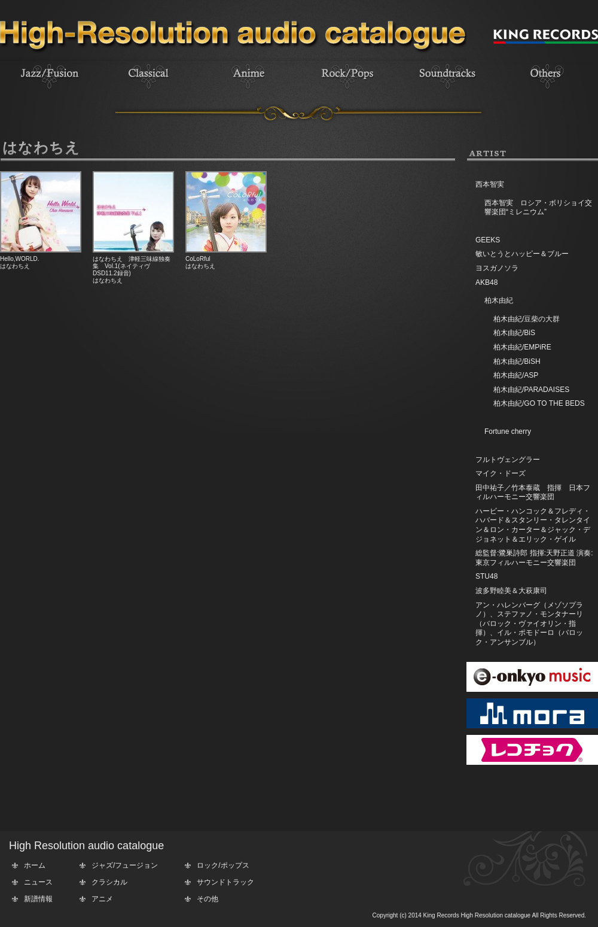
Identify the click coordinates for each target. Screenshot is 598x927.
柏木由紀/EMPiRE (522, 347)
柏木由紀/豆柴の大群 (526, 319)
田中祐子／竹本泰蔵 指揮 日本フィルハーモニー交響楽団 (532, 493)
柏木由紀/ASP (515, 375)
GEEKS (487, 240)
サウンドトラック (225, 882)
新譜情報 (38, 899)
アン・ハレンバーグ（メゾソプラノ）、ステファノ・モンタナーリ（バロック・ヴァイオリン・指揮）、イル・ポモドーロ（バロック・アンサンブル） (529, 623)
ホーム (34, 865)
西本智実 (489, 184)
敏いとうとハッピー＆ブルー (522, 254)
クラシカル (109, 882)
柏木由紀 (498, 300)
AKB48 (486, 282)
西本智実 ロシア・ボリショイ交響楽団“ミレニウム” (538, 208)
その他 (207, 899)
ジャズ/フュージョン (124, 865)
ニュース (38, 882)
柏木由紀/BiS (514, 333)
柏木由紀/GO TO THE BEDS (539, 403)
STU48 (486, 576)
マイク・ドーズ (500, 473)
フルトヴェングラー (507, 459)
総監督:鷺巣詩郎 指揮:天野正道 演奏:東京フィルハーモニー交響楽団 (534, 558)
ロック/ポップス (223, 865)
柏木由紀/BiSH (517, 361)
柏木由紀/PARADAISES (531, 389)
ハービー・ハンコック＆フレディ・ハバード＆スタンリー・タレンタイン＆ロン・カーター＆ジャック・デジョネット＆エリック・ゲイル (532, 525)
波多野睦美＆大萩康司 (511, 590)
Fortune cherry (507, 431)
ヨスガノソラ (496, 268)
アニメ (102, 899)
